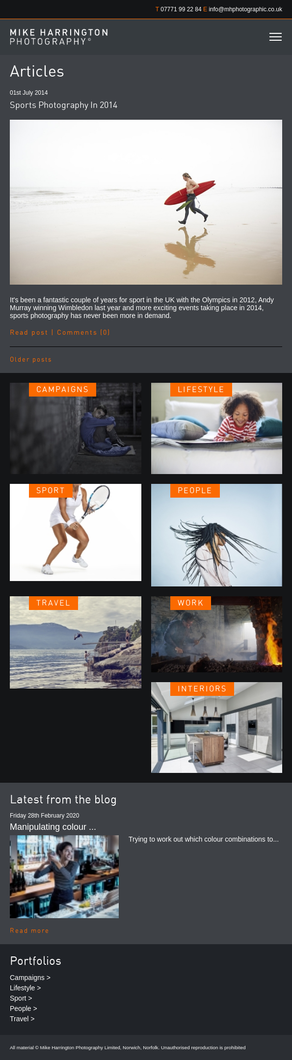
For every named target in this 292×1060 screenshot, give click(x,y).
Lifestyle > (25, 988)
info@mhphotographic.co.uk (245, 9)
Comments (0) (83, 332)
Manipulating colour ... (53, 827)
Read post (29, 332)
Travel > (22, 1019)
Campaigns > (30, 977)
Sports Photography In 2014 (63, 105)
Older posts (31, 360)
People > (23, 1008)
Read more (30, 931)
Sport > (21, 998)
